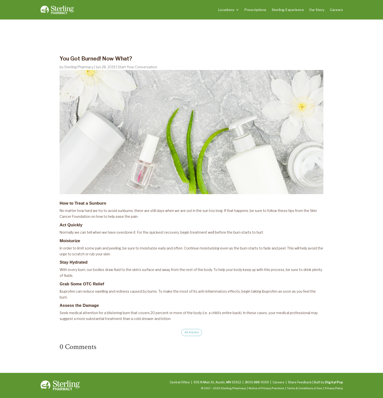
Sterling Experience (288, 10)
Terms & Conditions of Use (304, 388)
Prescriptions (255, 10)
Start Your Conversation (137, 67)
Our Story (317, 10)
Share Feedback (300, 382)
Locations (226, 10)
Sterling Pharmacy (79, 67)
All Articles (191, 332)
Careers (336, 10)
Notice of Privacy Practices (266, 388)
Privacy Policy (334, 388)
